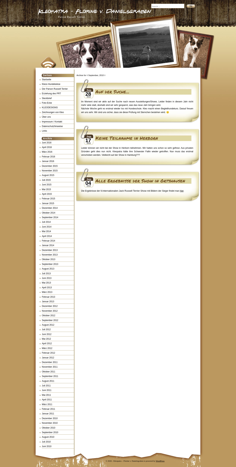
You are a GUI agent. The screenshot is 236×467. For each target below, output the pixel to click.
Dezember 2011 (50, 362)
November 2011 (50, 367)
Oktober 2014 (48, 213)
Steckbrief (47, 98)
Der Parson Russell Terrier (55, 89)
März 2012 (47, 348)
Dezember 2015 (50, 166)
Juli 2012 (46, 329)
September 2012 (50, 320)
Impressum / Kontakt (52, 121)
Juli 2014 (46, 222)
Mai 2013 (46, 282)
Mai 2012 (46, 339)
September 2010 (50, 432)
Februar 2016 (48, 156)
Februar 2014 (48, 240)
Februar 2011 (48, 409)
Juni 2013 (46, 278)
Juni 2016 (46, 142)
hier (181, 191)
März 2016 (47, 152)
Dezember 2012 (50, 306)
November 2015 (50, 170)
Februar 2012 (48, 353)
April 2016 (47, 147)
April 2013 (47, 287)
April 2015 (47, 194)
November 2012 (50, 311)
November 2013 (50, 254)
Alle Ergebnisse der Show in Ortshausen (140, 180)
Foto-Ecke (47, 103)
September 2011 (50, 376)
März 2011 (47, 404)
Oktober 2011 (48, 371)
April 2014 (47, 236)
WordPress (160, 461)
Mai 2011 (46, 395)
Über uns (46, 117)
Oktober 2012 (48, 315)
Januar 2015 (48, 203)
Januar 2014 (48, 245)
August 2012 (48, 325)
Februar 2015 (48, 198)
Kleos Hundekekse (51, 84)
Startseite (46, 79)
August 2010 (48, 437)
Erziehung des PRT (51, 93)
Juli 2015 (46, 180)
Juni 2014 (46, 226)
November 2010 (50, 423)
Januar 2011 (48, 413)
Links (44, 131)
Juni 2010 (46, 446)
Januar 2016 (48, 161)
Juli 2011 (46, 385)
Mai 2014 (46, 231)
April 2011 (47, 399)
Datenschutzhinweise (52, 126)
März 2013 (47, 292)
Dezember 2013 (50, 250)
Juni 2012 (46, 334)
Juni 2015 (46, 184)
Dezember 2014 (50, 208)
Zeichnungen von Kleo (53, 112)
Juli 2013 (46, 273)
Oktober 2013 (48, 259)
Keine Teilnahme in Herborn (127, 138)
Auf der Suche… (112, 91)
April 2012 (47, 343)
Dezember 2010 (50, 418)
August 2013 (48, 268)
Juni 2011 (46, 390)
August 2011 (48, 381)
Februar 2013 (48, 297)
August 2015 (48, 175)
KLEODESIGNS (50, 107)
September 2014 (50, 217)
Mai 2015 (46, 189)
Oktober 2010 (48, 428)
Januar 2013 (48, 301)
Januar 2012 (48, 357)
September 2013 (50, 264)
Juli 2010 (46, 441)
